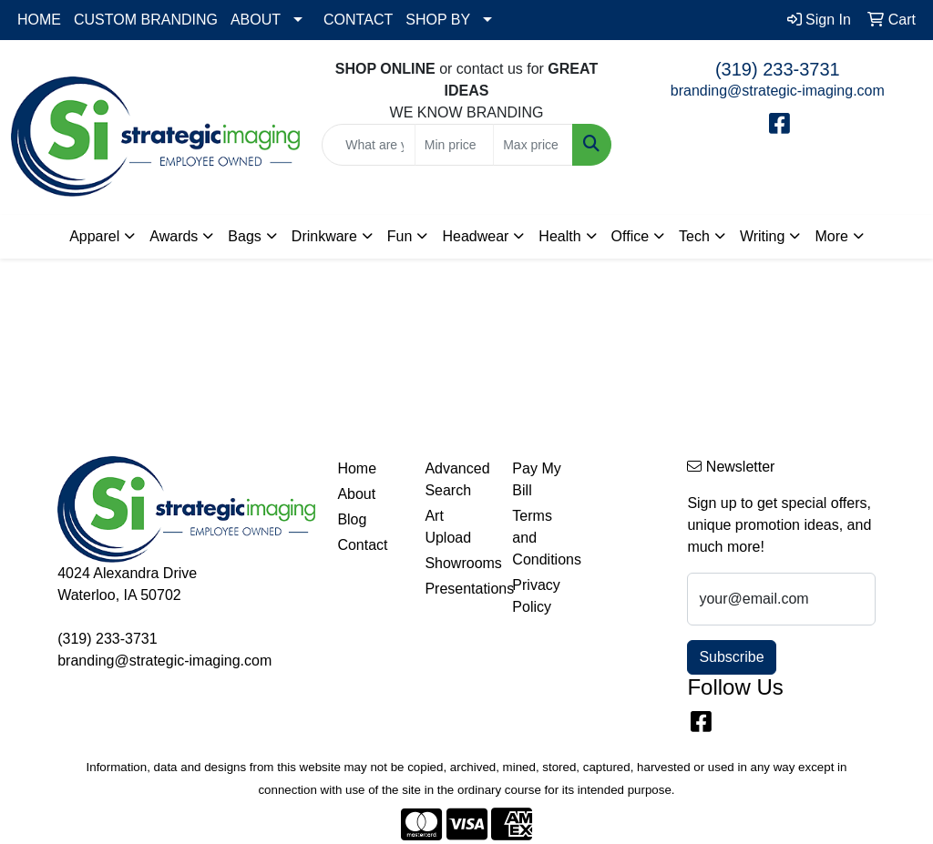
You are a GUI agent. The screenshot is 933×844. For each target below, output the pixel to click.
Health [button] (559, 236)
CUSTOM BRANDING (146, 19)
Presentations (457, 588)
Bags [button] (244, 236)
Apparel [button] (94, 236)
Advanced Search (457, 479)
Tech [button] (694, 236)
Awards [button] (173, 236)
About (356, 494)
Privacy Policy (535, 596)
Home (356, 468)
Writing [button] (762, 236)
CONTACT (358, 19)
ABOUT (256, 19)
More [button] (831, 236)
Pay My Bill (536, 479)
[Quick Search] (368, 145)
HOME (39, 19)
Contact (362, 545)
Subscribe (731, 657)
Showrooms (457, 563)
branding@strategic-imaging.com (778, 90)
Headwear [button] (475, 236)
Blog (351, 519)
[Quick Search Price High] (532, 145)
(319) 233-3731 (777, 69)
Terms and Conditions (545, 537)
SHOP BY (437, 19)
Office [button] (630, 236)
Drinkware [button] (324, 236)
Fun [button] (400, 236)
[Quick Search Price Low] (454, 145)
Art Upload (448, 526)
